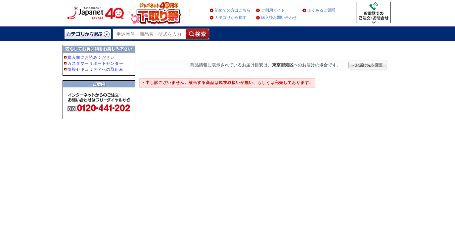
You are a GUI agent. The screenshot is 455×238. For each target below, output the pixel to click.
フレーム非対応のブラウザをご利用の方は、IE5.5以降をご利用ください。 (100, 93)
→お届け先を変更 (367, 65)
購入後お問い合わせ (279, 17)
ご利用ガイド (273, 10)
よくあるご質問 (321, 10)
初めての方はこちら (232, 10)
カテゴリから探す (231, 17)
